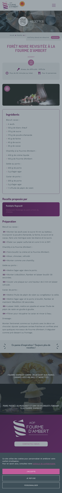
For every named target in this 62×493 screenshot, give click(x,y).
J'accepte (31, 471)
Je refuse (31, 478)
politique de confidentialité (44, 464)
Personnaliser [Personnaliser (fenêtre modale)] (31, 485)
